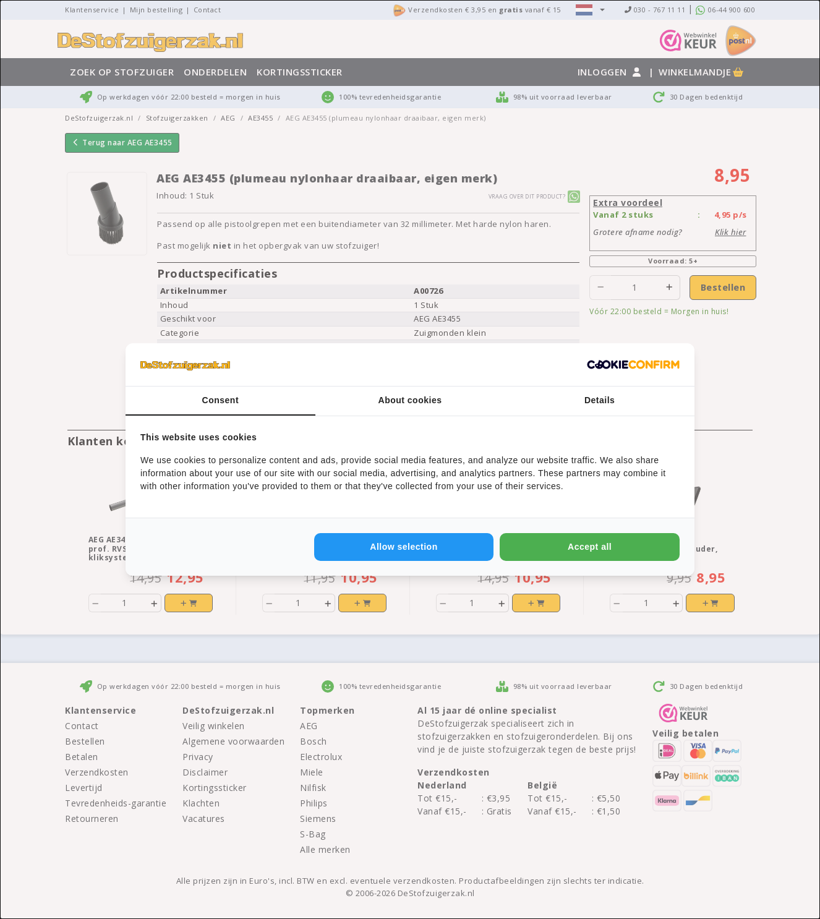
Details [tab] (599, 400)
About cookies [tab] (410, 400)
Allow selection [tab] (403, 547)
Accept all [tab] (590, 547)
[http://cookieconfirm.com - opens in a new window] (633, 365)
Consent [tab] (220, 400)
